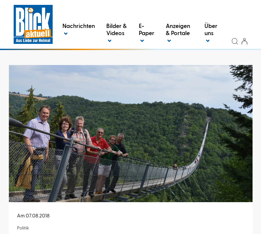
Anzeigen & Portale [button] (178, 33)
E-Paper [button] (146, 33)
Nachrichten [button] (78, 29)
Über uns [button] (210, 33)
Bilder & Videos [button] (116, 33)
